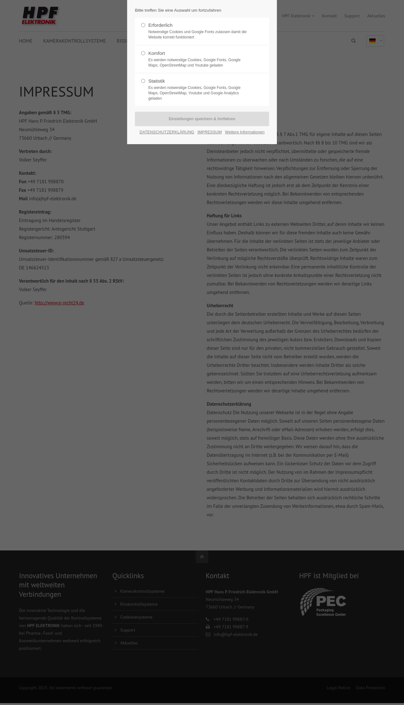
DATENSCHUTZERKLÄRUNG (167, 132)
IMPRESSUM (209, 132)
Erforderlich (199, 31)
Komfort (199, 59)
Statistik (199, 89)
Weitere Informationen (244, 132)
